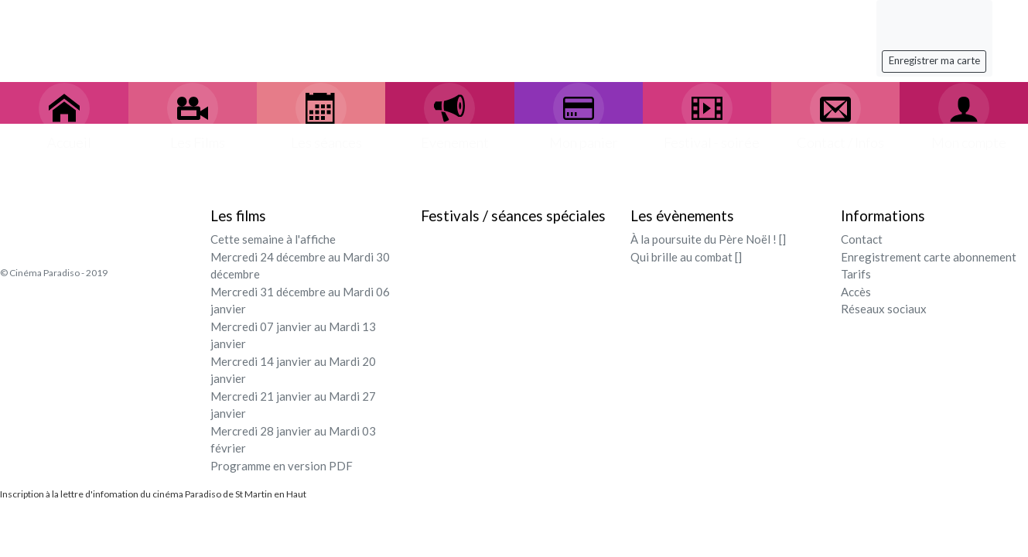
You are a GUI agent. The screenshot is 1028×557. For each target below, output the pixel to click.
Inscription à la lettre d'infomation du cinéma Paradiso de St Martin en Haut (153, 494)
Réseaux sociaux (884, 309)
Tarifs (856, 274)
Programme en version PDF (281, 466)
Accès (856, 292)
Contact (862, 239)
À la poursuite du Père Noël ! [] (708, 239)
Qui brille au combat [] (686, 257)
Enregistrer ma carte (934, 60)
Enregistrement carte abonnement (928, 257)
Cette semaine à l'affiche (273, 239)
